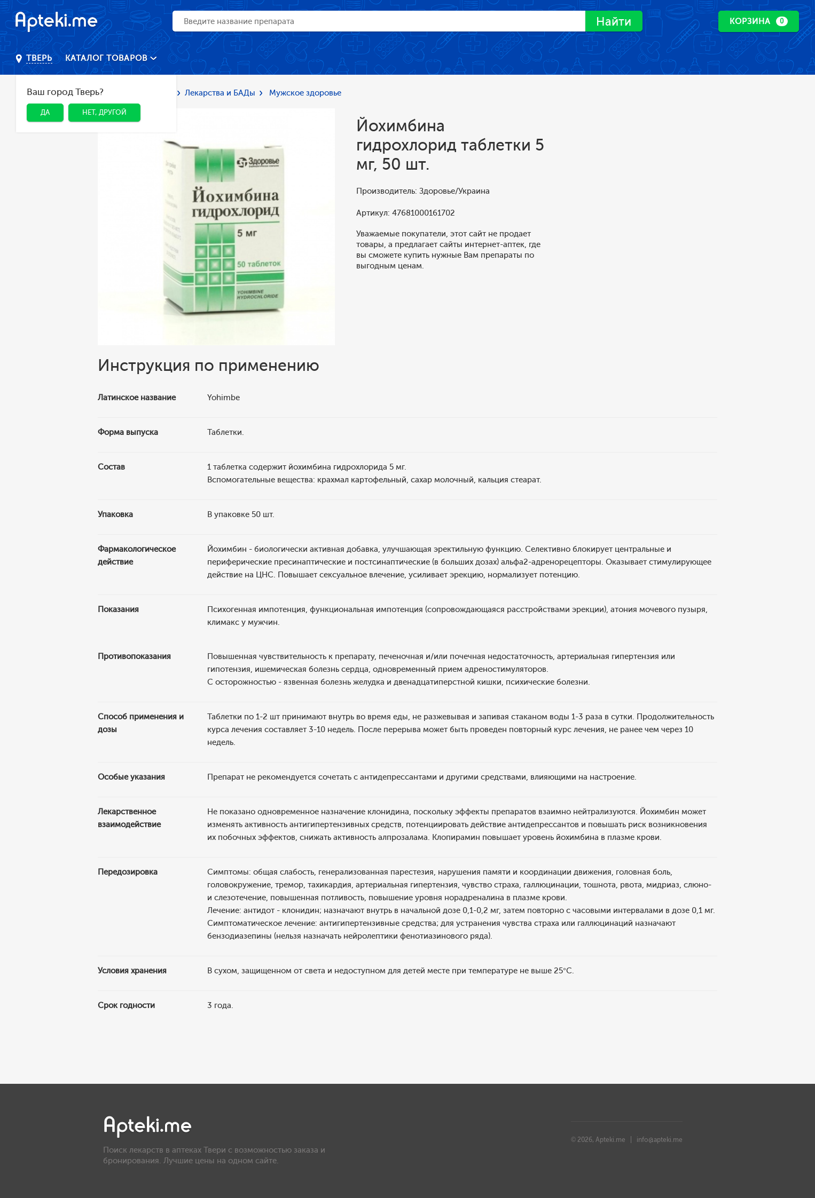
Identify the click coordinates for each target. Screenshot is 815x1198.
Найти (612, 21)
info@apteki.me (660, 1140)
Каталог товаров (107, 58)
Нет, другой (104, 112)
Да (45, 112)
